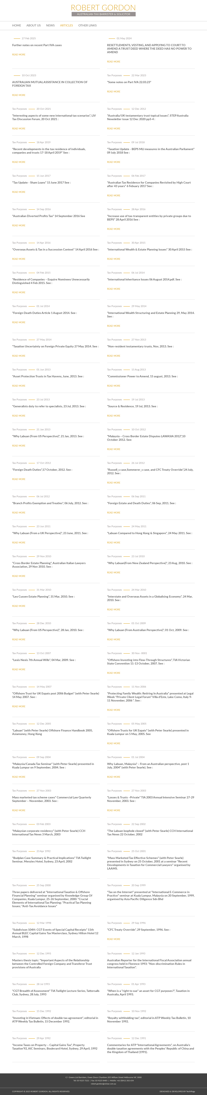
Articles (66, 25)
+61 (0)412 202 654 (125, 1081)
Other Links (87, 25)
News (50, 25)
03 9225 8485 (101, 1081)
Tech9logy (190, 1091)
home (16, 25)
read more (18, 55)
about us (33, 25)
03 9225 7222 (83, 1081)
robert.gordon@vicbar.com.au (103, 1084)
